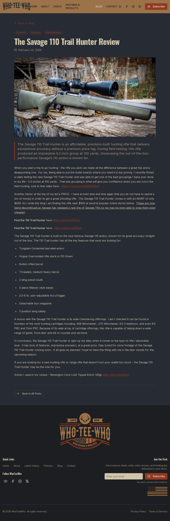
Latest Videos (32, 465)
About (17, 465)
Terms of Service (158, 511)
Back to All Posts (29, 393)
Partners (48, 465)
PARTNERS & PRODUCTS (73, 6)
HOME (33, 6)
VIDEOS (57, 6)
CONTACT (111, 6)
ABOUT (45, 6)
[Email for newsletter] (123, 476)
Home (6, 465)
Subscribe (156, 6)
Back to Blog (24, 23)
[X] (139, 6)
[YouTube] (120, 6)
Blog (59, 465)
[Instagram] (133, 6)
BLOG (99, 6)
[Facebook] (126, 6)
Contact (71, 465)
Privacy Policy (138, 511)
